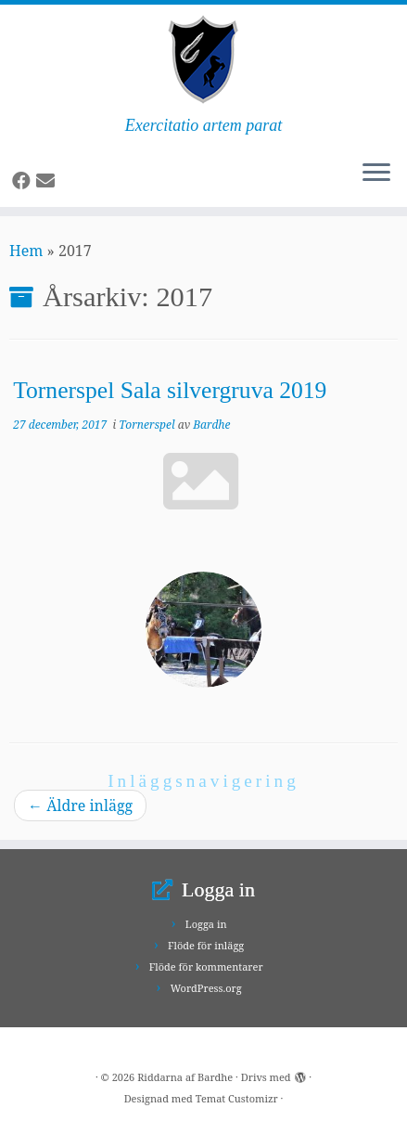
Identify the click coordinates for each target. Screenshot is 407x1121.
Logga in (206, 924)
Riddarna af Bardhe (185, 1077)
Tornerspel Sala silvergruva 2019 (169, 390)
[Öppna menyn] (376, 173)
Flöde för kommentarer (206, 966)
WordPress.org (206, 988)
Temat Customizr (237, 1098)
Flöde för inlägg (206, 945)
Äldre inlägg (80, 805)
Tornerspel (148, 424)
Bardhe (211, 424)
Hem (26, 250)
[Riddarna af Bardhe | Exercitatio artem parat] (203, 60)
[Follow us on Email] (48, 180)
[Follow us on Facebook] (24, 180)
